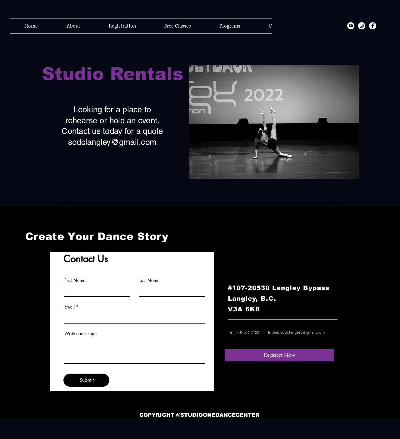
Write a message (80, 333)
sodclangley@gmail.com (112, 142)
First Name (74, 280)
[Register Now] (279, 355)
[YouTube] (350, 25)
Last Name (149, 280)
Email (69, 307)
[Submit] (86, 380)
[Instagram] (361, 25)
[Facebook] (372, 25)
